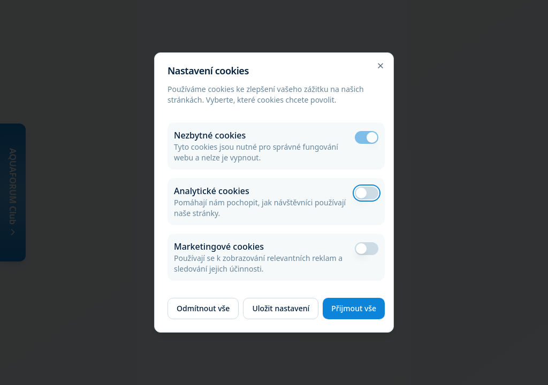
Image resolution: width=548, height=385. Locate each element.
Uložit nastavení (280, 308)
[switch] (366, 137)
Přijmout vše (353, 308)
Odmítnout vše (203, 308)
